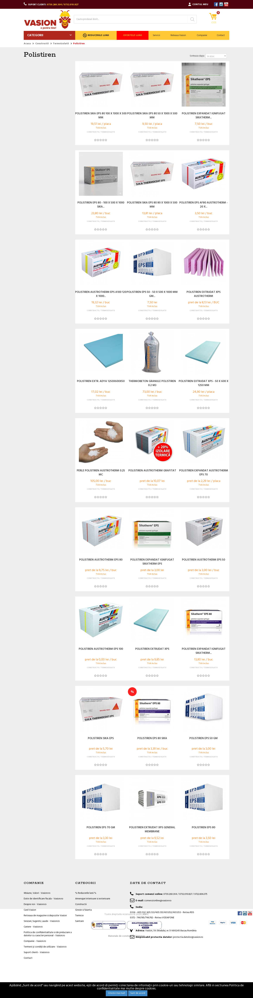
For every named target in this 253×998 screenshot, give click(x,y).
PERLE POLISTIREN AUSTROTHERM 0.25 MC (101, 473)
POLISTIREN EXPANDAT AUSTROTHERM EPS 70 (203, 473)
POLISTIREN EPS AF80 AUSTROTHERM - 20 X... (203, 205)
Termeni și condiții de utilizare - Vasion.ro (45, 947)
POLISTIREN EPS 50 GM (203, 738)
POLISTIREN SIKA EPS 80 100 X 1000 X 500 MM (100, 116)
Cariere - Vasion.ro (33, 927)
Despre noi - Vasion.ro (35, 904)
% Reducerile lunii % (85, 893)
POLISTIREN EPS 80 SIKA (152, 738)
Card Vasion (30, 910)
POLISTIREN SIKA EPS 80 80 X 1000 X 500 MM (152, 205)
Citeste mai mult (116, 993)
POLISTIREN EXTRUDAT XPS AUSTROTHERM (203, 294)
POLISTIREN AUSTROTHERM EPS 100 (101, 649)
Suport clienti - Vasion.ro (37, 952)
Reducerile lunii (96, 35)
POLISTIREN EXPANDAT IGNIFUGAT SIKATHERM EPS (152, 562)
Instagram (221, 4)
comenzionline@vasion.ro (157, 901)
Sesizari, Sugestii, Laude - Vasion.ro (42, 921)
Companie (202, 35)
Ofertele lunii (132, 35)
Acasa (27, 44)
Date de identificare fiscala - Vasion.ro (43, 899)
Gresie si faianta (83, 910)
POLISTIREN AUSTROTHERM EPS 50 (203, 560)
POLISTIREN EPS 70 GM (101, 828)
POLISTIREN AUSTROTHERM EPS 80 (100, 560)
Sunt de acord (137, 993)
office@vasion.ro (153, 924)
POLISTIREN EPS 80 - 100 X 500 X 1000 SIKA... (100, 205)
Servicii (156, 35)
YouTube (226, 4)
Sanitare (79, 921)
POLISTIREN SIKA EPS (101, 738)
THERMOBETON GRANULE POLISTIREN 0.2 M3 (152, 383)
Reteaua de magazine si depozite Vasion (45, 916)
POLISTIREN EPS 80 (203, 828)
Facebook (216, 4)
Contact (221, 35)
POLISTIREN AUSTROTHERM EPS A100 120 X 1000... (100, 294)
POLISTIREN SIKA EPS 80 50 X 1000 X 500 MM (152, 116)
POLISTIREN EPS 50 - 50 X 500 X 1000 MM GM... (152, 294)
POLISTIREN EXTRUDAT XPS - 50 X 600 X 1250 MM (203, 383)
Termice (79, 916)
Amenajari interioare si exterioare (92, 899)
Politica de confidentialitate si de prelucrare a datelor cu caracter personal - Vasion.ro (48, 934)
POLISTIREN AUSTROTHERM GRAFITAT (152, 471)
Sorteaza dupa (197, 56)
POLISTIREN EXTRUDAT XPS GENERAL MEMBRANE (152, 830)
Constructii (81, 904)
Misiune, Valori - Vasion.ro (37, 893)
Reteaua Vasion (178, 35)
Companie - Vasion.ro (35, 941)
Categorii (35, 35)
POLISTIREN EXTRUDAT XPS (152, 649)
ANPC (146, 971)
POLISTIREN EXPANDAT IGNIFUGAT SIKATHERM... (203, 116)
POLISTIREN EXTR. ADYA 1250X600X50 (101, 381)
